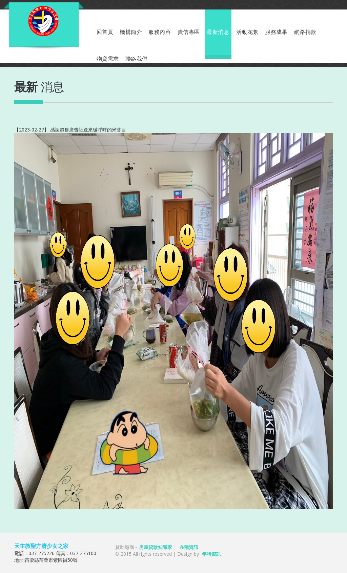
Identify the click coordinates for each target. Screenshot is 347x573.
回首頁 (105, 32)
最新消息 (218, 32)
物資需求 (108, 59)
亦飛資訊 (188, 547)
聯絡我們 (136, 59)
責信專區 (189, 32)
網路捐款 (305, 32)
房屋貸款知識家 (155, 547)
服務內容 (159, 32)
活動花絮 (247, 32)
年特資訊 (211, 554)
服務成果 (276, 32)
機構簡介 (131, 32)
